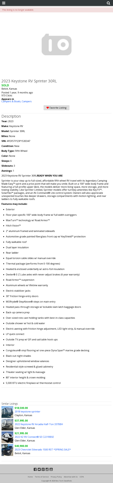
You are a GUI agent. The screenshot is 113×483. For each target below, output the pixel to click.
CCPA (82, 477)
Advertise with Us (71, 477)
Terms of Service (42, 477)
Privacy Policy (56, 477)
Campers (27, 101)
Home (30, 477)
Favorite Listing (56, 107)
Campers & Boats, (11, 101)
